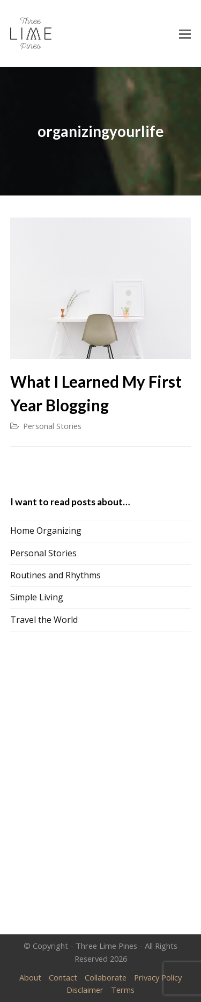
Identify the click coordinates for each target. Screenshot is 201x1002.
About (30, 977)
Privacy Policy (158, 977)
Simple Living (36, 597)
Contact (63, 977)
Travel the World (44, 620)
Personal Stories (52, 425)
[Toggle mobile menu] (185, 33)
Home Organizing (45, 530)
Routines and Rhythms (55, 575)
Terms (123, 989)
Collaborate (105, 977)
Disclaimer (84, 989)
